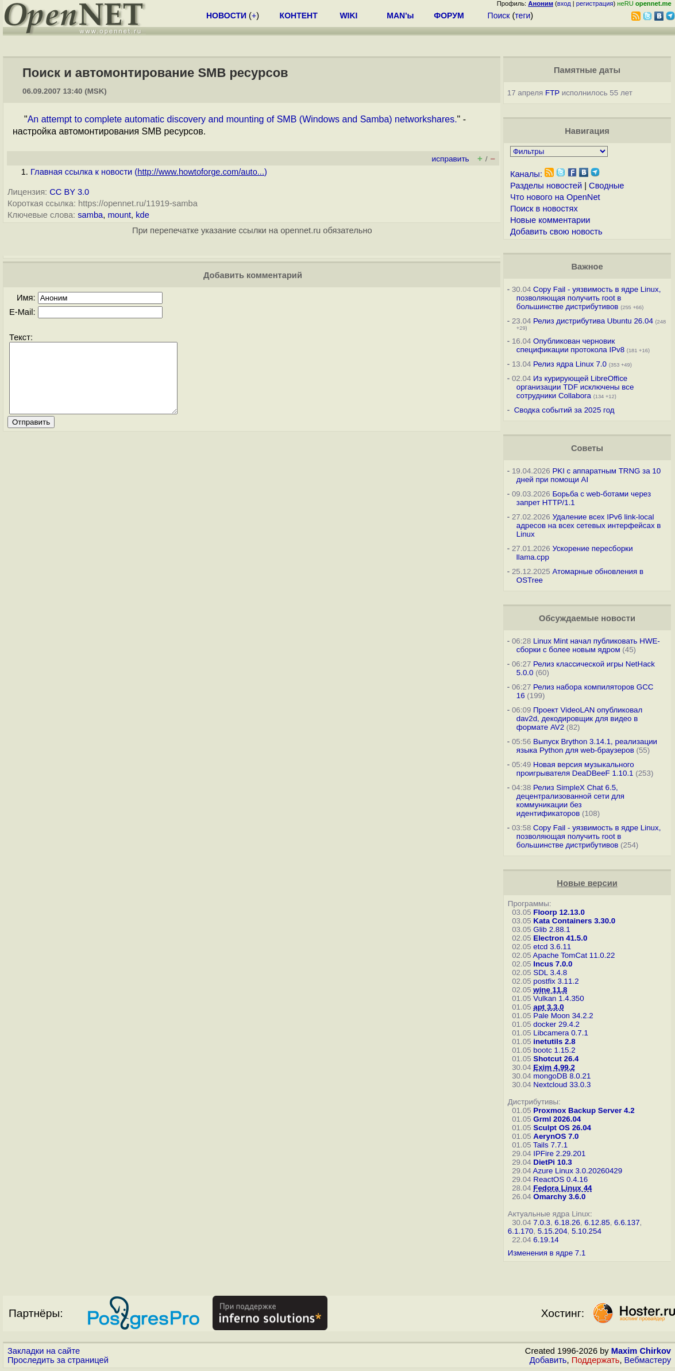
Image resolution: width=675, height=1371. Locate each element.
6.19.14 (545, 1239)
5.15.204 (553, 1231)
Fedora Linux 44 (562, 1188)
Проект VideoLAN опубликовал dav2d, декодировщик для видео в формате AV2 (579, 718)
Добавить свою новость (556, 231)
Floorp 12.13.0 (559, 912)
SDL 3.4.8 (550, 972)
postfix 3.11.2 (555, 981)
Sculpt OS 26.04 (562, 1127)
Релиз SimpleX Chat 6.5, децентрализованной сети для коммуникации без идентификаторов (570, 800)
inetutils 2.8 (554, 1041)
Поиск (499, 15)
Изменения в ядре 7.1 (547, 1253)
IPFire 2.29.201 (559, 1153)
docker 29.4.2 (556, 1024)
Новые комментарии (550, 220)
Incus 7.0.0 (552, 964)
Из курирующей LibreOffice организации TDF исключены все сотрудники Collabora (575, 387)
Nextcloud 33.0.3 (562, 1084)
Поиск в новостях (544, 208)
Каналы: (526, 174)
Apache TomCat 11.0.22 (574, 955)
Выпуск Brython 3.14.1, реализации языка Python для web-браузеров (586, 745)
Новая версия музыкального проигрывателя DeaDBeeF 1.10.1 (575, 768)
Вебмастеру (647, 1360)
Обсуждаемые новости (587, 618)
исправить (450, 159)
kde (142, 214)
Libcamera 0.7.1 (560, 1033)
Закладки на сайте (43, 1350)
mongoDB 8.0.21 (562, 1076)
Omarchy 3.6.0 (559, 1196)
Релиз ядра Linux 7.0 (570, 364)
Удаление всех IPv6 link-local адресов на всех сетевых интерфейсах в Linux (588, 525)
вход (564, 3)
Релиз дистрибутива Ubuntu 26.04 (593, 321)
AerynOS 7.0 (555, 1136)
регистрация (595, 3)
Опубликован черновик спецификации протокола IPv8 (570, 345)
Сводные (606, 185)
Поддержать (596, 1360)
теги (522, 15)
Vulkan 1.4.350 (558, 998)
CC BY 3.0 (69, 192)
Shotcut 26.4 (555, 1058)
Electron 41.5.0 (560, 938)
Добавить (548, 1360)
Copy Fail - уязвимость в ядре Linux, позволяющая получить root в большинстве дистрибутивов (588, 298)
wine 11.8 (550, 989)
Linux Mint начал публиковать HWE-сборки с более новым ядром (588, 645)
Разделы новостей (546, 185)
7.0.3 (541, 1222)
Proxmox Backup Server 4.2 (583, 1110)
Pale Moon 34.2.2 (563, 1015)
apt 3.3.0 (548, 1007)
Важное (587, 266)
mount (119, 214)
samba (90, 214)
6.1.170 (520, 1231)
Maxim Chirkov (641, 1350)
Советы (587, 448)
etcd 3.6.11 (552, 946)
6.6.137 (626, 1222)
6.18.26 (567, 1222)
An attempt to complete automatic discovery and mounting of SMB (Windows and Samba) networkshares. (242, 119)
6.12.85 (597, 1222)
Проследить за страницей (58, 1360)
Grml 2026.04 (557, 1119)
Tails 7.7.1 (550, 1145)
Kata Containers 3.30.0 (574, 920)
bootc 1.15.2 (554, 1050)
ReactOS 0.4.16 (560, 1179)
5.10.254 (586, 1231)
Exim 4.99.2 (554, 1067)
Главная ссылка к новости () (148, 171)
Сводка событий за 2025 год (564, 410)
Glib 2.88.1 (551, 929)
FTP (552, 92)
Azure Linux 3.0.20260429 (578, 1170)
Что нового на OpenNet (555, 197)
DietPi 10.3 (552, 1162)
